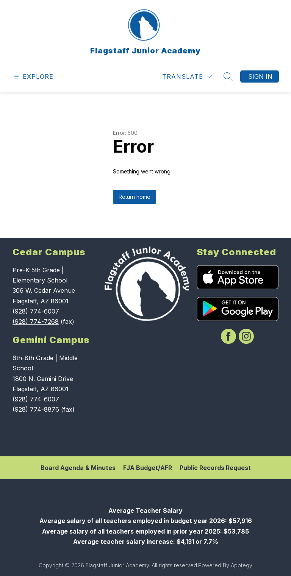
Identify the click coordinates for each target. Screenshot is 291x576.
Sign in (260, 76)
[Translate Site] (187, 76)
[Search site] (228, 76)
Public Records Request (215, 467)
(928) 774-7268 (36, 321)
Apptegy (241, 565)
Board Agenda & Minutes (78, 467)
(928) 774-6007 (36, 311)
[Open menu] (32, 76)
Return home (134, 197)
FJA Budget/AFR (147, 467)
